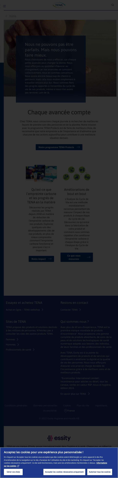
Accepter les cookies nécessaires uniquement (64, 472)
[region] (59, 462)
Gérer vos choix (13, 472)
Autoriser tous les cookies (99, 472)
